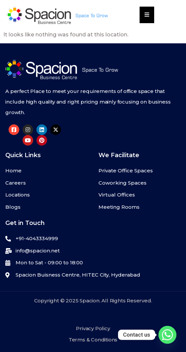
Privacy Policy (93, 328)
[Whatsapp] (167, 335)
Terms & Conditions (93, 339)
